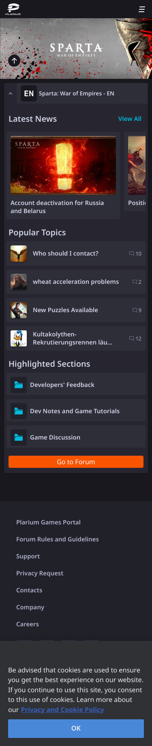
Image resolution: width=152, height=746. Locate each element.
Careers (27, 624)
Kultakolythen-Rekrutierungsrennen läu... (72, 338)
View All (129, 119)
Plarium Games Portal (48, 522)
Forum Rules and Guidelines (57, 539)
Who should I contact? (65, 253)
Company (30, 607)
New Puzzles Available (65, 310)
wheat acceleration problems (76, 282)
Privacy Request (39, 573)
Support (28, 556)
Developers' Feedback (62, 385)
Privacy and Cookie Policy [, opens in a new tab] (62, 709)
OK (76, 728)
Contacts (29, 590)
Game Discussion (55, 437)
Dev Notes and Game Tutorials (75, 411)
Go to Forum (76, 461)
